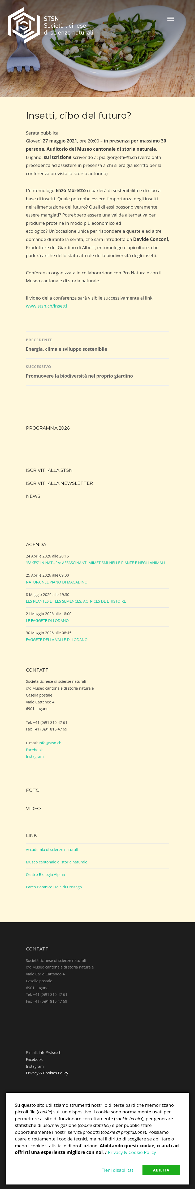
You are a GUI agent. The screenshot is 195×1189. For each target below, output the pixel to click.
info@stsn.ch (50, 742)
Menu (170, 19)
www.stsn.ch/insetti (46, 306)
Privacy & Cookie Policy (132, 1152)
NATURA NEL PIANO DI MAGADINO (57, 582)
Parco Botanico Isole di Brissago (54, 886)
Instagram (35, 756)
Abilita (161, 1170)
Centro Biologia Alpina (45, 874)
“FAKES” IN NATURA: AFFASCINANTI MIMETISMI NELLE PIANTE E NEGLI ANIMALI (95, 562)
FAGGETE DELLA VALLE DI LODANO (57, 639)
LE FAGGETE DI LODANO (47, 620)
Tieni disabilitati (118, 1170)
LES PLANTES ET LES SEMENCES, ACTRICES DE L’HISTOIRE (76, 601)
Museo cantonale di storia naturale (57, 861)
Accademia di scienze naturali (52, 849)
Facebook (34, 749)
